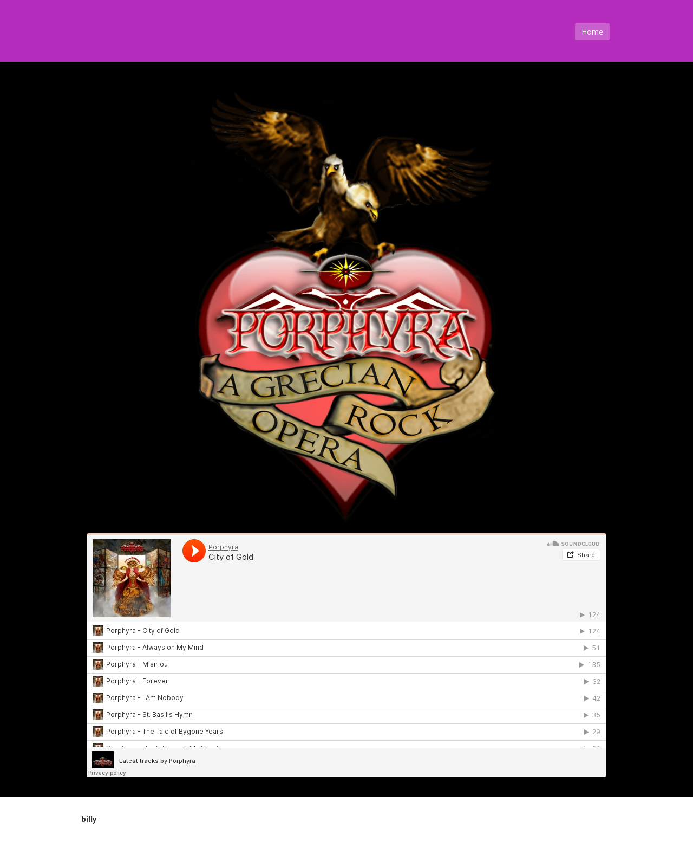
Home (592, 32)
